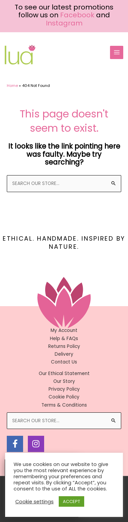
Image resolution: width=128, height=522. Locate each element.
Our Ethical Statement (64, 373)
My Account (64, 330)
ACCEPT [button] (71, 501)
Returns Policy (64, 346)
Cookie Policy (64, 397)
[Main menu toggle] (116, 52)
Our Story (64, 381)
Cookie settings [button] (34, 502)
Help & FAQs (64, 338)
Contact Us (64, 362)
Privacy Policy (64, 389)
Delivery (64, 354)
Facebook (77, 15)
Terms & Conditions (64, 405)
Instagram (64, 23)
